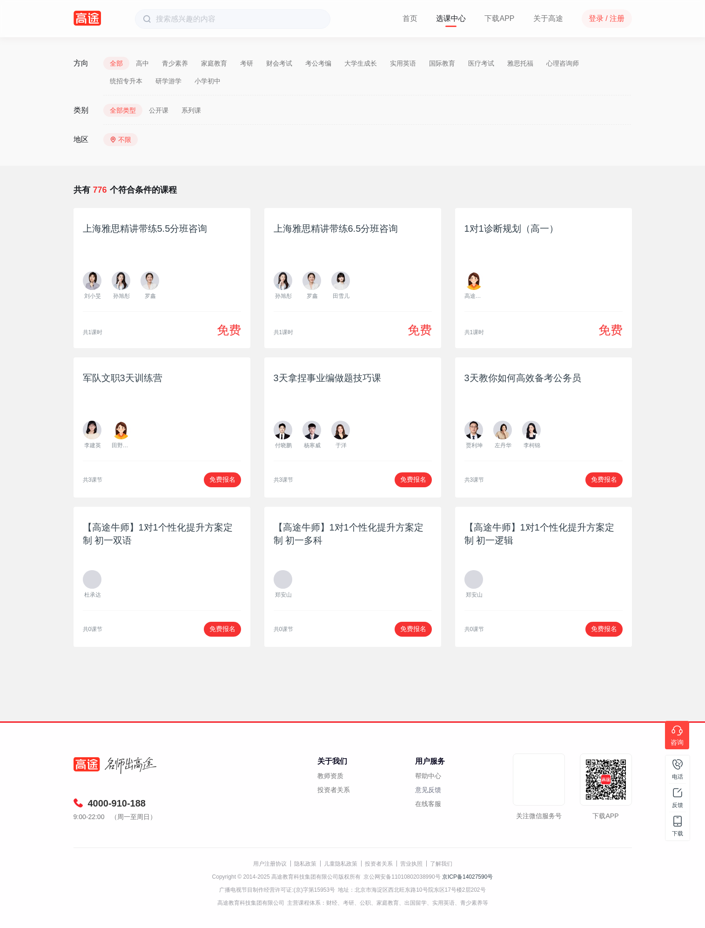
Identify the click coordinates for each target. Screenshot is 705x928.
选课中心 (451, 18)
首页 (410, 18)
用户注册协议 (270, 864)
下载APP (499, 18)
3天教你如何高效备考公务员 (522, 378)
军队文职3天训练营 (122, 378)
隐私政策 (305, 864)
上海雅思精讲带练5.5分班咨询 (145, 228)
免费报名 (222, 479)
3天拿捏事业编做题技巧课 (327, 378)
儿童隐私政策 (340, 864)
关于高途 (548, 18)
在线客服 (428, 803)
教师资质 (330, 776)
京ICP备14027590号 (467, 877)
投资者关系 (333, 790)
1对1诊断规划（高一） (511, 228)
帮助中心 (428, 776)
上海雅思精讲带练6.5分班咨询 (336, 228)
